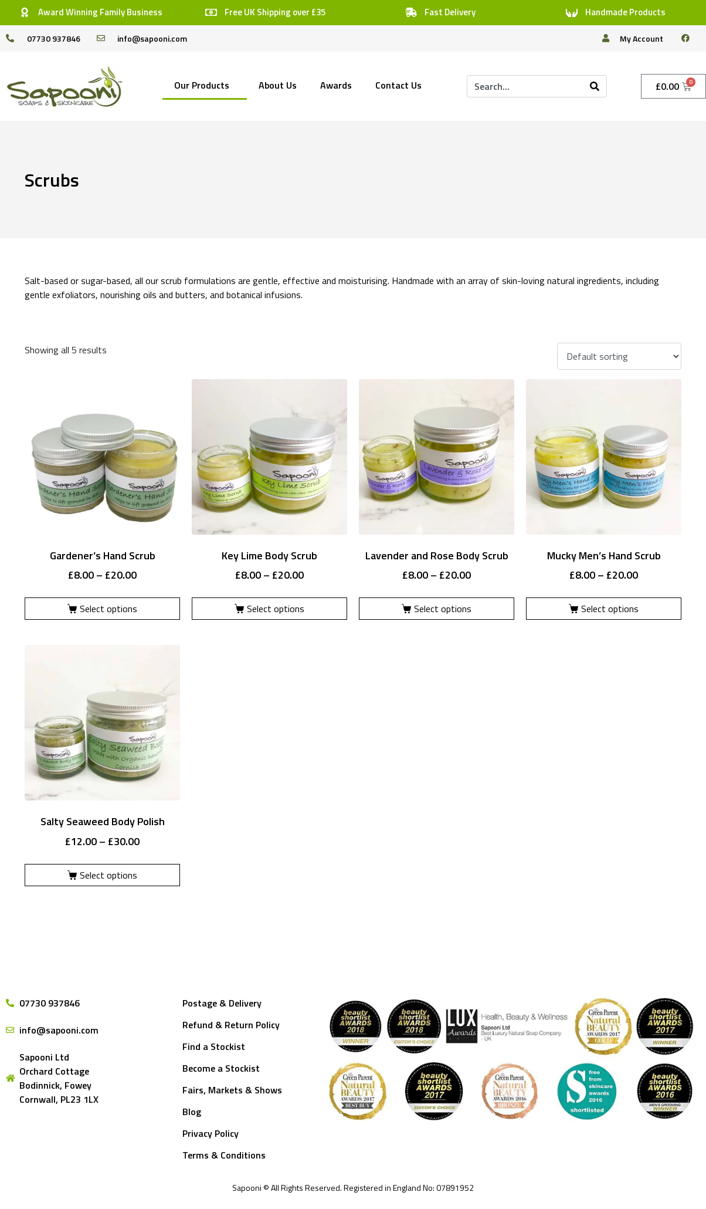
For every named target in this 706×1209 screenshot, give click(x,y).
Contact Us (398, 85)
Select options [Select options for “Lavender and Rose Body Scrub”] (442, 609)
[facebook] (690, 38)
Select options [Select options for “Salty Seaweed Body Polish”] (108, 875)
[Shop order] (619, 356)
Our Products (201, 85)
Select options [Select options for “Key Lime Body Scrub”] (275, 609)
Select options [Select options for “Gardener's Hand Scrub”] (108, 609)
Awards (336, 85)
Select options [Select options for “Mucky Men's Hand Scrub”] (610, 609)
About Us (278, 85)
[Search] (594, 86)
